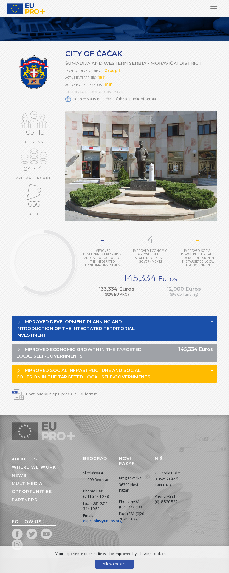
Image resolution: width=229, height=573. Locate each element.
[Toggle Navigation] (214, 8)
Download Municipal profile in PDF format (54, 394)
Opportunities (32, 491)
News (19, 475)
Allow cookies (114, 563)
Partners (24, 500)
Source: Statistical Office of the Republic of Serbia (110, 98)
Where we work (34, 467)
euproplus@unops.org (102, 520)
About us (24, 459)
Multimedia (27, 483)
